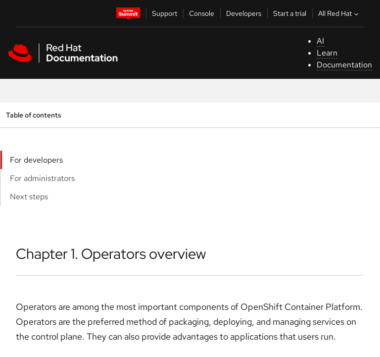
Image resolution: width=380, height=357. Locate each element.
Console (201, 13)
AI (320, 41)
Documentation (344, 65)
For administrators (42, 178)
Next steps (29, 196)
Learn (327, 53)
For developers (36, 160)
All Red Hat (339, 13)
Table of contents (33, 114)
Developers (243, 13)
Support (164, 13)
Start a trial (289, 13)
